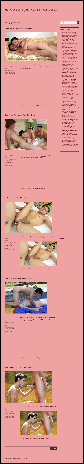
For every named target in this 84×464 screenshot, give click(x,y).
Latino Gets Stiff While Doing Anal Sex (70, 111)
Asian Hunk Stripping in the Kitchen (69, 85)
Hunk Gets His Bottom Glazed (68, 54)
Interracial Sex (8, 322)
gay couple (7, 414)
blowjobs (9, 162)
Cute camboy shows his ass (67, 123)
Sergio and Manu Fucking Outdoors (69, 78)
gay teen (9, 248)
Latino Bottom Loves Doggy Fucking (69, 87)
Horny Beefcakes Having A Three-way (70, 50)
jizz (27, 68)
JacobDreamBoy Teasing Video (68, 75)
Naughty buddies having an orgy (68, 116)
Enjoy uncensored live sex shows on (34, 269)
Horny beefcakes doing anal (67, 114)
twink (10, 331)
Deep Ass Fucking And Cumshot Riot (20, 28)
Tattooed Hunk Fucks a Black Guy (69, 100)
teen (10, 73)
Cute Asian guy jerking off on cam (69, 140)
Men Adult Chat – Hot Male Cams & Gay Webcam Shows (32, 10)
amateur (7, 328)
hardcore (13, 249)
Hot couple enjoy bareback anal (68, 126)
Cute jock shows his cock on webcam (69, 134)
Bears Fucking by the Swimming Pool (69, 83)
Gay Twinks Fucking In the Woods (18, 367)
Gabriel (12, 246)
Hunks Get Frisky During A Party (68, 38)
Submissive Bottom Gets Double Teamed (70, 43)
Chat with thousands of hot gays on (34, 438)
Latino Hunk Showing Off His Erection (70, 86)
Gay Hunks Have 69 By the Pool (68, 51)
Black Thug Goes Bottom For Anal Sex (69, 102)
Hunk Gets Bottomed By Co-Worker (69, 40)
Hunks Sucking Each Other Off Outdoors (70, 69)
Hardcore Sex (8, 159)
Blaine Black (12, 413)
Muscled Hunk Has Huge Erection (69, 72)
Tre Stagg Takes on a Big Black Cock (69, 101)
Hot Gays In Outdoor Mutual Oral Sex (19, 278)
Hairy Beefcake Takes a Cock (67, 97)
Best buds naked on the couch (68, 122)
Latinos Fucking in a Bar (67, 65)
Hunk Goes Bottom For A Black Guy (69, 61)
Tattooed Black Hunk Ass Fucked (68, 82)
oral (8, 164)
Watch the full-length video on (32, 105)
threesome (43, 155)
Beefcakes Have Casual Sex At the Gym (70, 36)
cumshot (13, 72)
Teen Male (11, 70)
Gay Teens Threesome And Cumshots (20, 115)
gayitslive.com (8, 249)
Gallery (6, 409)
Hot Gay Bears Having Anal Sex (68, 73)
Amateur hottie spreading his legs (69, 136)
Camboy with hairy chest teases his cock (70, 147)
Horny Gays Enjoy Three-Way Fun (69, 105)
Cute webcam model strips (67, 115)
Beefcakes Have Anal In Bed (67, 60)
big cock (9, 245)
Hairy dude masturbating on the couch (70, 144)
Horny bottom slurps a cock (67, 137)
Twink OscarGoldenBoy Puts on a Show (70, 68)
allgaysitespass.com (9, 327)
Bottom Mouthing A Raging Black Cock (70, 35)
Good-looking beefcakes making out (69, 112)
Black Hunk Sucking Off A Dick (68, 42)
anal (6, 72)
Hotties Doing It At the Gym (67, 49)
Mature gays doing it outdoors (68, 129)
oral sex (14, 329)
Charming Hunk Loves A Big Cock (69, 56)
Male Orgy (13, 159)
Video (6, 68)
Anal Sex (7, 242)
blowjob (13, 245)
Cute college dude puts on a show (68, 138)
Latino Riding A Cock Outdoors (68, 39)
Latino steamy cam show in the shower (70, 119)
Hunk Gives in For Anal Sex (67, 109)
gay (6, 73)
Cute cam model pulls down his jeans (69, 125)
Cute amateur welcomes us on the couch (70, 143)
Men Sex (7, 70)
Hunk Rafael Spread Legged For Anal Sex (70, 71)
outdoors (7, 331)
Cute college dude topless (67, 127)
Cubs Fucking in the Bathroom (68, 76)
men (8, 73)
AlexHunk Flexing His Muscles (68, 64)
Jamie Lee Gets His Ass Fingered (68, 89)
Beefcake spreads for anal (67, 133)
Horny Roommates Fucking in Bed (69, 79)
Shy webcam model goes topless (68, 141)
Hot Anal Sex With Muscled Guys (18, 198)
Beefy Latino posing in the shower (69, 145)
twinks (29, 65)
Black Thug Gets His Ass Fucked (68, 67)
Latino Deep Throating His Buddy (68, 93)
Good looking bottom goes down (68, 131)
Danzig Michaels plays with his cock (69, 120)
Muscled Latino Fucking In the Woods (69, 53)
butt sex (9, 72)
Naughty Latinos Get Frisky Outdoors (69, 62)
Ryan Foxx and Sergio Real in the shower (70, 130)
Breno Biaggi (8, 246)
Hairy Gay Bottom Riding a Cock (68, 104)
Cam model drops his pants (67, 118)
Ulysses (6, 64)
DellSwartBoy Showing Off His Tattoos (70, 80)
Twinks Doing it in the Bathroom (68, 98)
